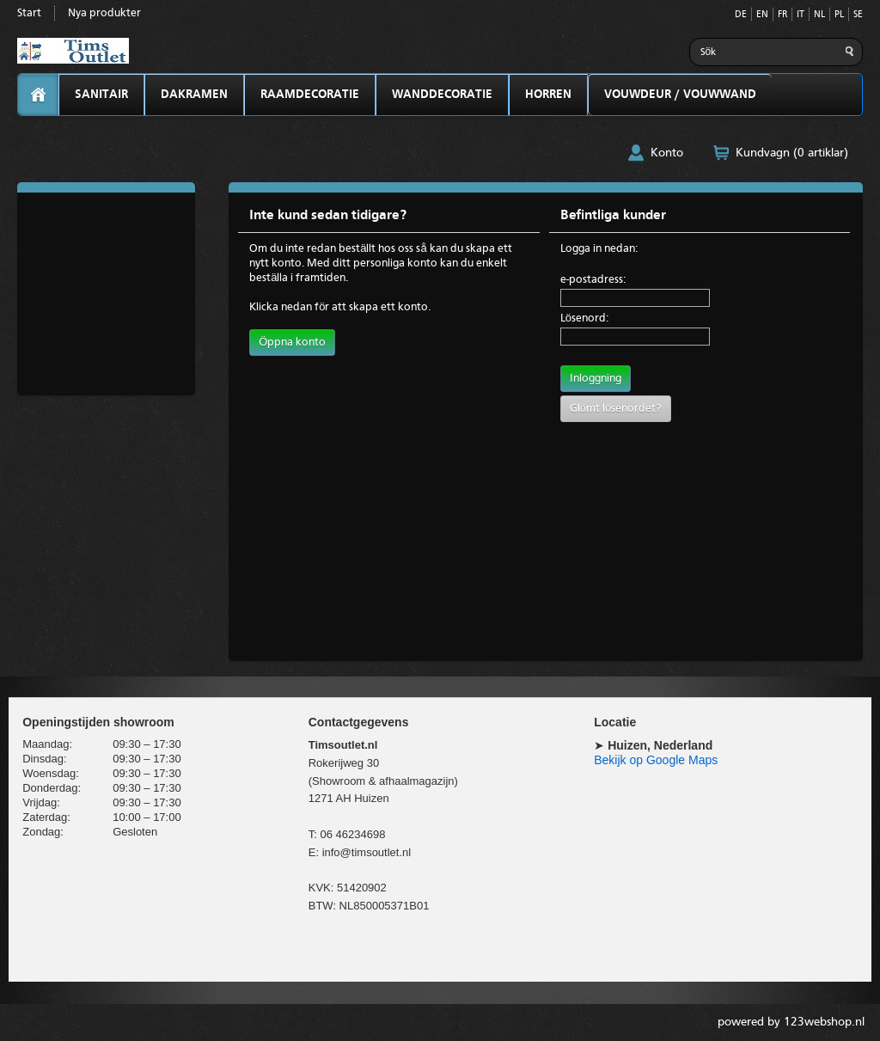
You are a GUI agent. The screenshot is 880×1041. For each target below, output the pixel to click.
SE (858, 15)
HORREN (548, 95)
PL (839, 15)
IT (800, 15)
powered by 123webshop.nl (791, 1022)
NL (819, 15)
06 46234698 (352, 834)
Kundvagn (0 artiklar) (792, 153)
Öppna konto (292, 342)
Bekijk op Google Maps (656, 760)
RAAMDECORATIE (309, 95)
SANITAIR (101, 95)
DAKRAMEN (194, 95)
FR (782, 15)
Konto (667, 153)
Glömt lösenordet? (616, 408)
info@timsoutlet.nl (367, 852)
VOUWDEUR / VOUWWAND (680, 95)
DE (741, 15)
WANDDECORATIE (442, 95)
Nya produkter (104, 13)
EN (762, 15)
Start (29, 13)
